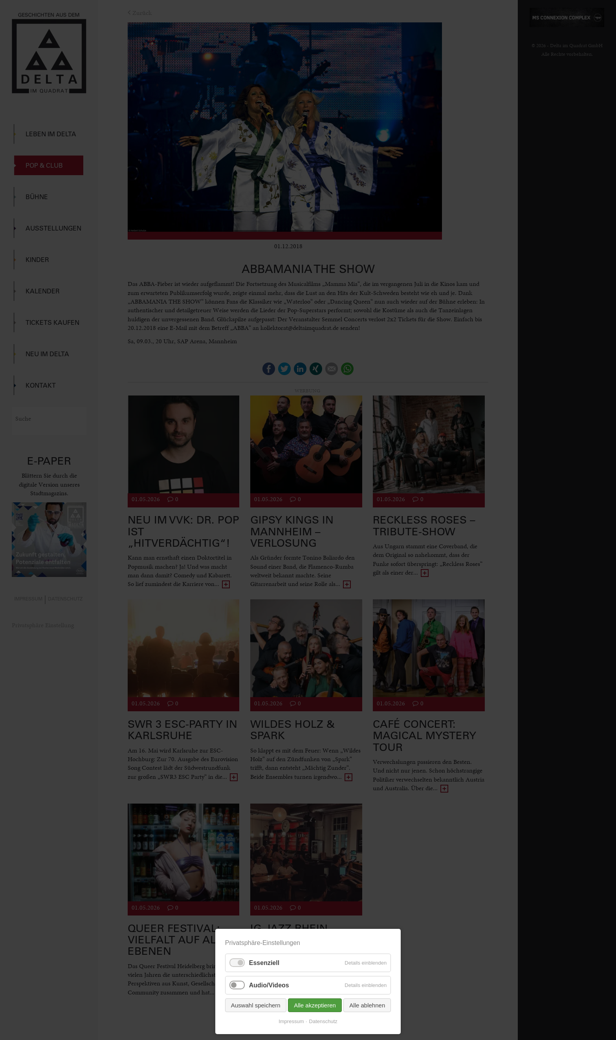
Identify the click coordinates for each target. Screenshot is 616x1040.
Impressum (291, 1021)
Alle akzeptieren (315, 1005)
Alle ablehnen (367, 1005)
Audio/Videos (269, 985)
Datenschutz (323, 1021)
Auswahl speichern (255, 1005)
